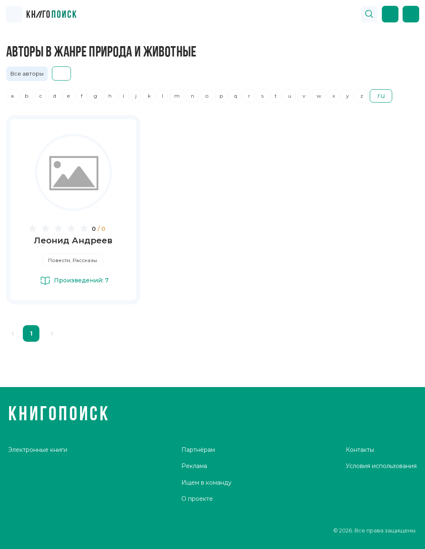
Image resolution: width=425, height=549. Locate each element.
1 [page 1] (31, 333)
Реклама (194, 466)
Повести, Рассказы (72, 260)
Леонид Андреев (73, 240)
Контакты (360, 449)
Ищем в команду (206, 482)
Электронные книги (37, 449)
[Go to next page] (52, 333)
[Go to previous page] (13, 333)
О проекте (197, 498)
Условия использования (381, 466)
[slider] (59, 228)
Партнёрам (198, 449)
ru (381, 96)
